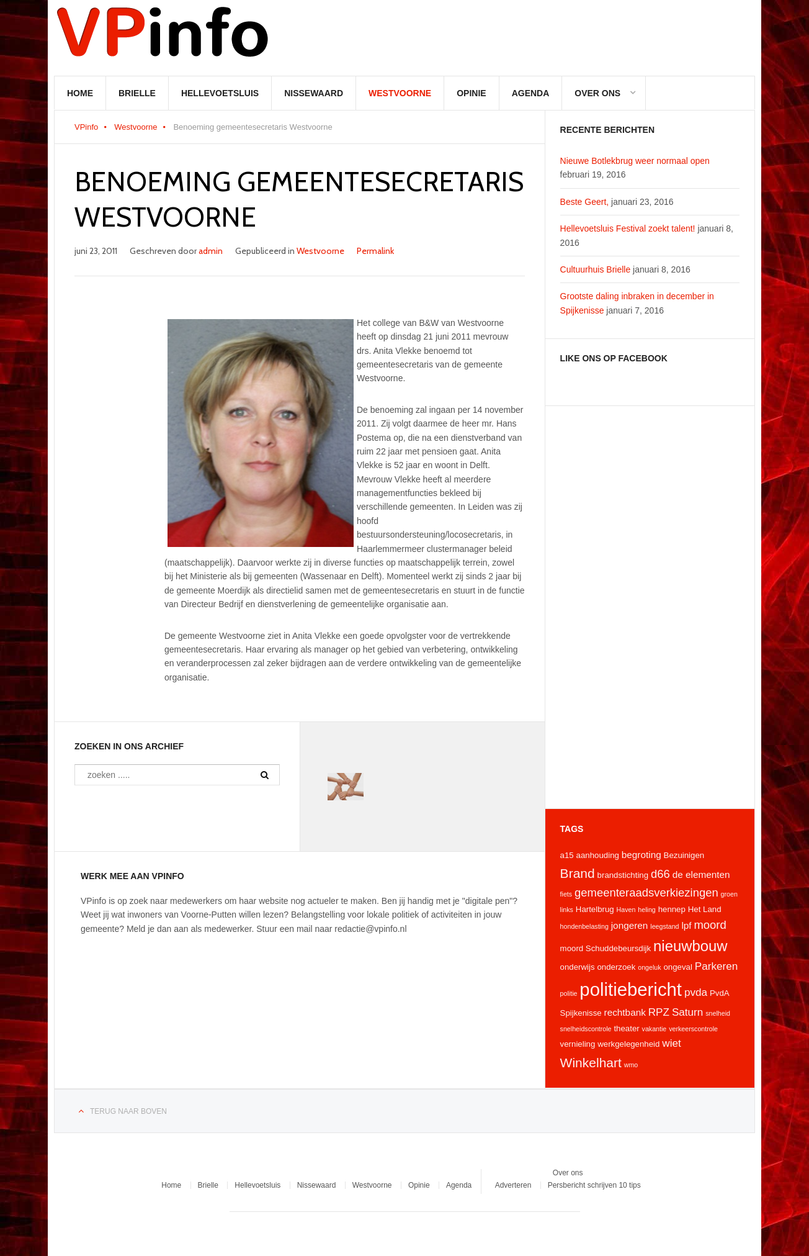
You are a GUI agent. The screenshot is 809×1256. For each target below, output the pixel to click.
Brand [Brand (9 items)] (577, 873)
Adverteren (513, 1185)
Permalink (375, 250)
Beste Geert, (584, 202)
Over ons (597, 93)
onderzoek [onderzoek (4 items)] (616, 967)
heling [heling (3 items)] (646, 909)
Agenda (531, 93)
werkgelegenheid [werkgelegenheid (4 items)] (628, 1044)
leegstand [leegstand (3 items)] (664, 926)
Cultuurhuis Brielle (595, 269)
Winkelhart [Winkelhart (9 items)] (591, 1062)
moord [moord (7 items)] (710, 924)
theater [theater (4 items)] (626, 1028)
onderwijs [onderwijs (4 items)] (577, 967)
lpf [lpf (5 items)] (686, 925)
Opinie (471, 93)
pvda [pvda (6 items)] (695, 992)
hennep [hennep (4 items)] (672, 909)
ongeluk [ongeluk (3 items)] (649, 967)
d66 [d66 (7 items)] (660, 873)
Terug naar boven (128, 1111)
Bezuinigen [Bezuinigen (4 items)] (684, 855)
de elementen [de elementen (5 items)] (701, 874)
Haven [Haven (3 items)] (626, 909)
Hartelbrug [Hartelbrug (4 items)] (595, 909)
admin (211, 250)
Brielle (137, 93)
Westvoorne (400, 93)
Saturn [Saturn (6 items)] (687, 1012)
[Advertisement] (650, 607)
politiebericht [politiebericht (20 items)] (630, 989)
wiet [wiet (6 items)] (671, 1043)
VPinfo (86, 127)
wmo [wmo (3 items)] (631, 1065)
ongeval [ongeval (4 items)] (677, 967)
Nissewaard (313, 93)
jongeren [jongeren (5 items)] (629, 925)
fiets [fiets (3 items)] (566, 894)
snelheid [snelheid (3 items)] (717, 1013)
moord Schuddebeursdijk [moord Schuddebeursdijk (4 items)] (605, 948)
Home (80, 93)
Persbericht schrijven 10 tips (594, 1185)
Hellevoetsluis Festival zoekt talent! (627, 228)
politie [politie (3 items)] (569, 993)
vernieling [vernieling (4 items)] (578, 1044)
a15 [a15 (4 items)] (567, 855)
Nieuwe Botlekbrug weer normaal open (635, 161)
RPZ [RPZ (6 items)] (658, 1012)
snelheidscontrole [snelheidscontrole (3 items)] (586, 1028)
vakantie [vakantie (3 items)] (654, 1028)
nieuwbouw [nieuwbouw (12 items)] (690, 945)
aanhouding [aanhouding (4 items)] (597, 855)
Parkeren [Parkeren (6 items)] (716, 966)
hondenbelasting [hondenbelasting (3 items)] (584, 926)
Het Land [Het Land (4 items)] (705, 909)
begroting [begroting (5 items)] (641, 854)
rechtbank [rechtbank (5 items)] (625, 1012)
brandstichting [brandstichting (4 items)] (623, 875)
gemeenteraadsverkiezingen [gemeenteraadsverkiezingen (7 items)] (646, 892)
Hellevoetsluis (220, 93)
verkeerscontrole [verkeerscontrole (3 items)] (693, 1028)
